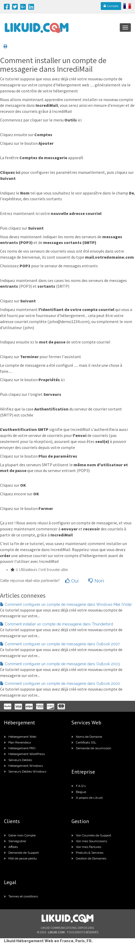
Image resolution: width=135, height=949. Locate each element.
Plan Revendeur (17, 742)
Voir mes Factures (86, 847)
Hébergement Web (20, 737)
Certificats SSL (83, 742)
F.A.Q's (78, 786)
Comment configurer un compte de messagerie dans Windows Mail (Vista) (66, 604)
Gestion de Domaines (88, 858)
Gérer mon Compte (20, 835)
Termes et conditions (21, 896)
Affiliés (11, 847)
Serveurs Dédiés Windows (25, 771)
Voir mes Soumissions (89, 841)
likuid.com (56, 932)
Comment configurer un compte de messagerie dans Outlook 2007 (60, 644)
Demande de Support (21, 852)
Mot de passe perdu (20, 858)
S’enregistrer (15, 841)
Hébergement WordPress (24, 754)
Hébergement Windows (23, 766)
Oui (71, 581)
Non (96, 581)
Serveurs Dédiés (18, 760)
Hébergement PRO (19, 748)
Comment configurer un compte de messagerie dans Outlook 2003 (60, 664)
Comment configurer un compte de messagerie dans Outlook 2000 (60, 683)
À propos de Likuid (87, 798)
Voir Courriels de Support (91, 835)
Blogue (78, 792)
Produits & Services (87, 852)
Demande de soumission (91, 748)
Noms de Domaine (86, 737)
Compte (111, 6)
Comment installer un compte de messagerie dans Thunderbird (56, 624)
